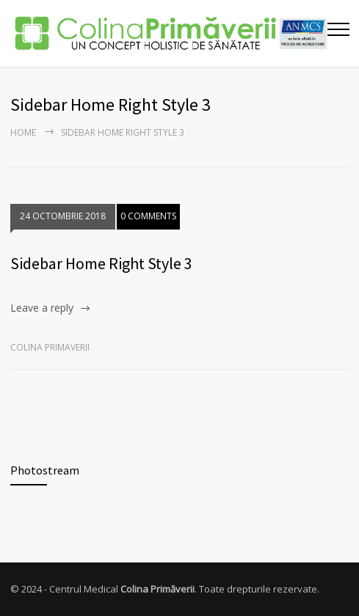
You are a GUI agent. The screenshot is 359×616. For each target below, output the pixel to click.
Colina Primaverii (50, 347)
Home (23, 132)
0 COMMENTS (148, 216)
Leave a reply (41, 308)
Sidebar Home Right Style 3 (101, 263)
